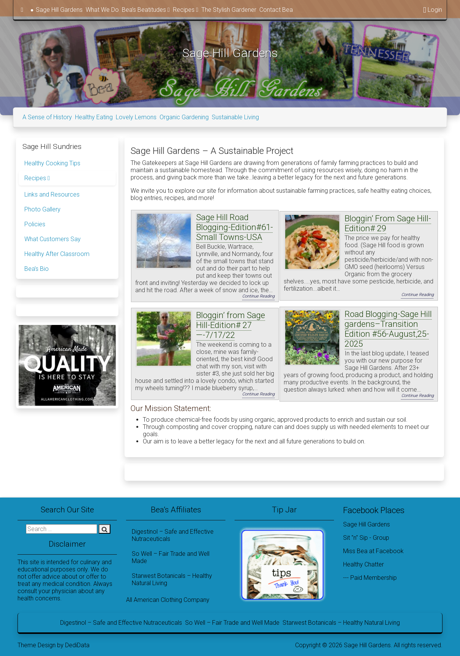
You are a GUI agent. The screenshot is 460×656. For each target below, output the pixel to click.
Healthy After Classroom (56, 252)
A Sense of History (47, 115)
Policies (34, 222)
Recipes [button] (185, 9)
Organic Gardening (184, 115)
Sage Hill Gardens (59, 9)
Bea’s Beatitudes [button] (146, 9)
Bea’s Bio (36, 267)
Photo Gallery (42, 207)
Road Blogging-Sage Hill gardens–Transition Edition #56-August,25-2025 (388, 327)
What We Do (102, 9)
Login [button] (432, 9)
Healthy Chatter (363, 562)
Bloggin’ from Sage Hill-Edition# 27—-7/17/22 (230, 324)
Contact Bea (276, 9)
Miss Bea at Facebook (373, 549)
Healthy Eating (94, 115)
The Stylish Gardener (228, 9)
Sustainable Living (235, 115)
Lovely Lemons (136, 115)
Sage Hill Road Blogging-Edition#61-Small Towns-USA (234, 225)
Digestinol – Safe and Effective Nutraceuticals (173, 533)
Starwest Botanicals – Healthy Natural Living (172, 578)
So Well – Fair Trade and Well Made (170, 556)
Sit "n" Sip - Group (366, 536)
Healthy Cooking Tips (52, 161)
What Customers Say (52, 237)
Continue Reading (258, 294)
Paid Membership (373, 576)
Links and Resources (52, 193)
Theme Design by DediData (53, 643)
